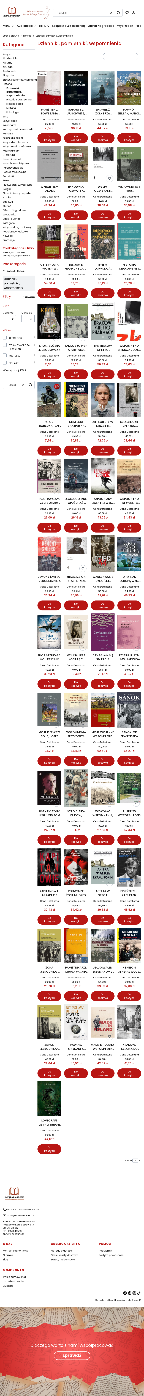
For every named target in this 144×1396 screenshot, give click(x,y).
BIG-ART (14, 363)
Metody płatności (61, 1250)
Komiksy (8, 133)
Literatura (9, 155)
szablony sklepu (105, 1300)
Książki (6, 54)
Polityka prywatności (111, 1255)
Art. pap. (8, 67)
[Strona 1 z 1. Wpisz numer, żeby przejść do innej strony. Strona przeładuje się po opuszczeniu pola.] (135, 1160)
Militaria (11, 108)
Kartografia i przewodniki (18, 129)
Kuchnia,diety (11, 150)
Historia (27, 35)
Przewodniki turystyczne (17, 185)
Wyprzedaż (9, 214)
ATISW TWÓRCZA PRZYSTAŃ (19, 347)
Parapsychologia (13, 167)
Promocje (9, 240)
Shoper (135, 1300)
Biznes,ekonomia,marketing (20, 79)
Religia (7, 189)
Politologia (12, 112)
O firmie (8, 1255)
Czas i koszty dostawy (64, 1255)
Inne (5, 116)
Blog (5, 1259)
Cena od (8, 312)
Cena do (26, 312)
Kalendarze (10, 125)
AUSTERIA (14, 356)
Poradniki (8, 176)
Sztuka (7, 197)
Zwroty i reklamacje (63, 1259)
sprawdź (72, 1355)
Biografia (8, 75)
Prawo (6, 180)
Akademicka (10, 58)
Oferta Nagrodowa (14, 210)
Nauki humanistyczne (16, 163)
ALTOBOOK (15, 338)
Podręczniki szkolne (14, 172)
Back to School (12, 219)
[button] (118, 13)
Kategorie (9, 223)
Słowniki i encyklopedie (17, 193)
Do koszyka (49, 138)
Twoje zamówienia (14, 1277)
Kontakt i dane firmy (15, 1250)
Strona (128, 1160)
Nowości (8, 236)
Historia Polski (14, 104)
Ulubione (8, 1286)
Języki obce (10, 121)
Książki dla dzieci (13, 138)
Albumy (7, 62)
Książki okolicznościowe (17, 146)
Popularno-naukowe (15, 231)
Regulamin (105, 1250)
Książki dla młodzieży (15, 142)
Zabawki (8, 202)
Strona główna (11, 35)
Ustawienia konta (13, 1281)
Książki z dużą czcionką (17, 227)
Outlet (7, 206)
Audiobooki (9, 71)
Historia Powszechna (19, 99)
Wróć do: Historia (14, 271)
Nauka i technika (13, 159)
